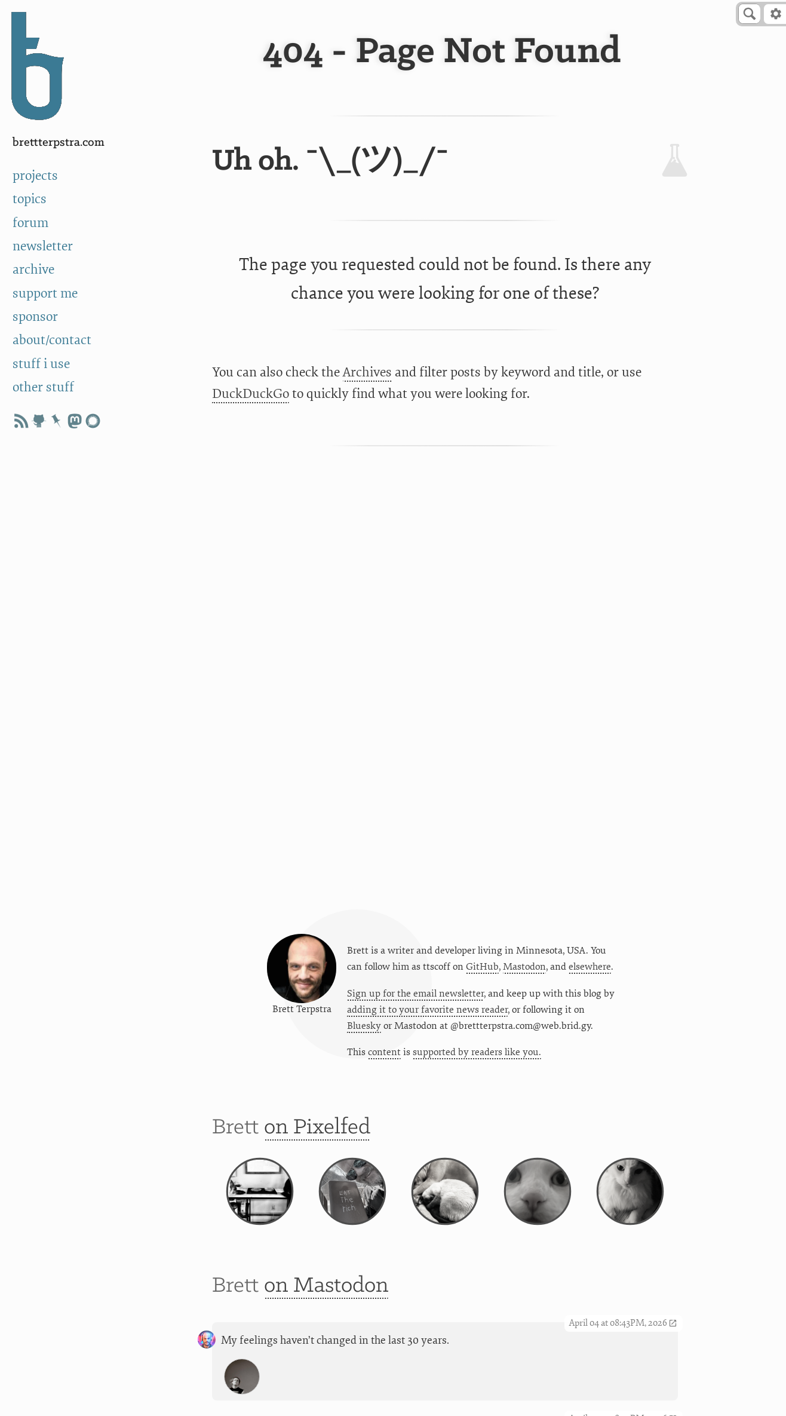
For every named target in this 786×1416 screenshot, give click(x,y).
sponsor (35, 316)
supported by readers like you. (477, 1052)
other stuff (43, 387)
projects (35, 175)
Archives (367, 372)
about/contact (52, 340)
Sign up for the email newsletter (415, 994)
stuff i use (41, 363)
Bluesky (364, 1026)
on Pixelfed (317, 1127)
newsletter (43, 246)
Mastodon (524, 967)
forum (30, 222)
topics (30, 199)
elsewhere (590, 967)
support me (45, 293)
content (384, 1052)
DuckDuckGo (250, 393)
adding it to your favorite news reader (427, 1010)
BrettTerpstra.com (59, 142)
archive (33, 269)
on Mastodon (326, 1286)
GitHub (482, 967)
